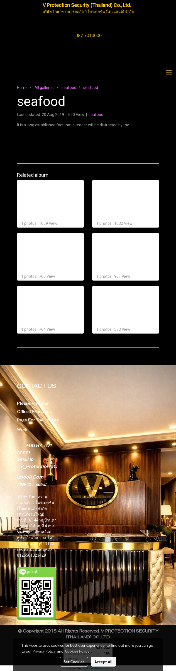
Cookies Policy (77, 650)
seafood (96, 114)
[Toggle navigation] (169, 72)
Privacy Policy (44, 650)
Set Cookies (73, 661)
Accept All (103, 661)
